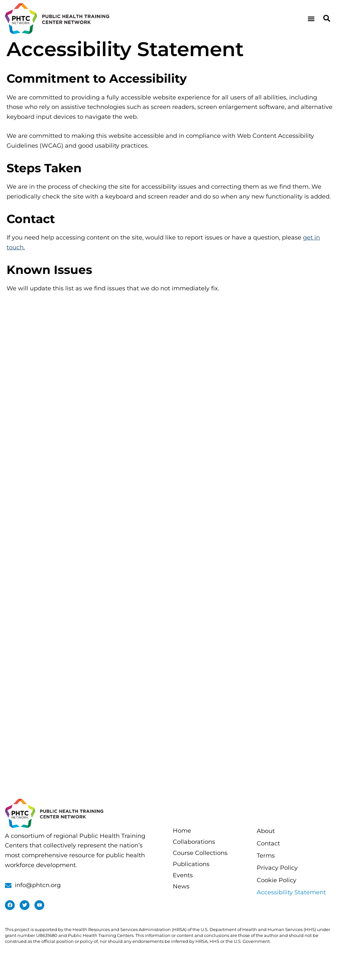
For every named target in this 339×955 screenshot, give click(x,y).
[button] (311, 18)
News (181, 886)
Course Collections (200, 853)
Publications (191, 864)
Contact (268, 843)
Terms (266, 855)
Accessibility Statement (291, 892)
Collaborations (194, 841)
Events (183, 875)
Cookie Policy (276, 880)
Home (182, 830)
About (266, 831)
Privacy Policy (277, 867)
